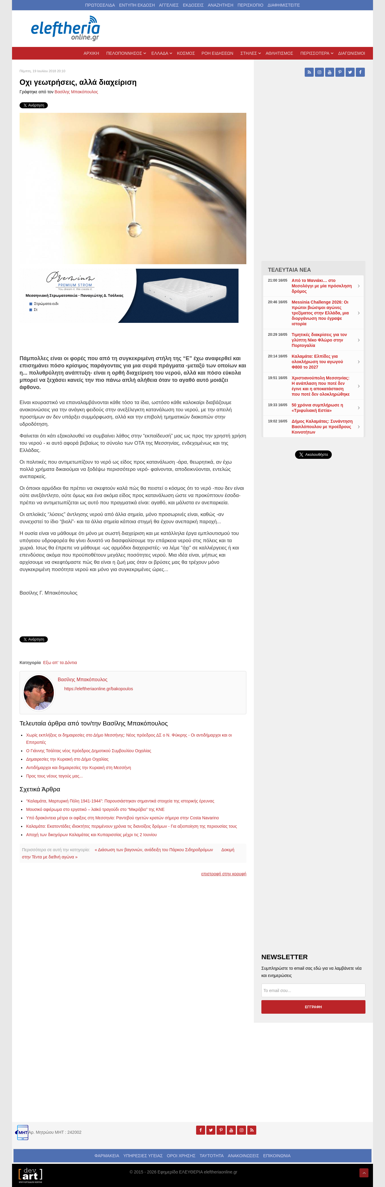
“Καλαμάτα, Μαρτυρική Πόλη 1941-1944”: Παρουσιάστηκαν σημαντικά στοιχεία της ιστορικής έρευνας (120, 801)
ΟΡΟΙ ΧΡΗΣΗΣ (181, 1155)
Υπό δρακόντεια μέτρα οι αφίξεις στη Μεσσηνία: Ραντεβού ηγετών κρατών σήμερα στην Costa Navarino (122, 817)
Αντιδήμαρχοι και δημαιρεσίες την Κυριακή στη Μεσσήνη (78, 767)
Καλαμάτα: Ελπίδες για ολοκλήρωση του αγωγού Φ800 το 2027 (317, 361)
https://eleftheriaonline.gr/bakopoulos (98, 689)
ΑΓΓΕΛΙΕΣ (169, 5)
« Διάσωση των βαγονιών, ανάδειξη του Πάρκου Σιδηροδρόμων (154, 849)
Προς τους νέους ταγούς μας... (54, 776)
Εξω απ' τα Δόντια (60, 662)
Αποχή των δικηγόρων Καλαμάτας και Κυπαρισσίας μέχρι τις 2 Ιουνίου (91, 834)
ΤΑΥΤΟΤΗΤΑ (212, 1155)
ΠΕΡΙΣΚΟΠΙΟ (250, 5)
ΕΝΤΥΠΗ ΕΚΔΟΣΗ (137, 5)
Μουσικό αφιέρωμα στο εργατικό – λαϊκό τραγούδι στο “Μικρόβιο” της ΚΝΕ (95, 809)
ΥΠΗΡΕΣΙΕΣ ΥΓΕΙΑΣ (143, 1155)
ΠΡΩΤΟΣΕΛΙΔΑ (100, 5)
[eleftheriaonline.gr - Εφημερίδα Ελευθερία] (66, 28)
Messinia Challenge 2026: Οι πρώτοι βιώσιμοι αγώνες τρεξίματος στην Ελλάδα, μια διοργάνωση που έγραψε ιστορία (320, 313)
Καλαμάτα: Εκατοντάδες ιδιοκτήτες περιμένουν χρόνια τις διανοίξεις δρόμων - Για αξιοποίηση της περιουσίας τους (131, 826)
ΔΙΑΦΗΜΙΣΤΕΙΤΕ (284, 5)
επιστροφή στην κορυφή (223, 873)
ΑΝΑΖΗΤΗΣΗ (220, 5)
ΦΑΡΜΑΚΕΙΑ (106, 1155)
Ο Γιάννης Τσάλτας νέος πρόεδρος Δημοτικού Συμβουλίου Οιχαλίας (88, 750)
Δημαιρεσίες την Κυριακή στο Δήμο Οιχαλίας (67, 759)
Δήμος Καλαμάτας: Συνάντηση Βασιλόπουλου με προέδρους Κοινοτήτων (322, 426)
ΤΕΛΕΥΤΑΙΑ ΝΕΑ (289, 270)
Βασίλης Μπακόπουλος (76, 91)
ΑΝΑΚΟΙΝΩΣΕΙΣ (243, 1155)
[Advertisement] (313, 606)
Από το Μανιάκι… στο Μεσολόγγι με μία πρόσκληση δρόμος (322, 286)
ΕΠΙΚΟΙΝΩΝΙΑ (277, 1155)
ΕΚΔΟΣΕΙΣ (193, 5)
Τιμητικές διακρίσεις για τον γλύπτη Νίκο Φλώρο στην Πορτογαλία (319, 340)
